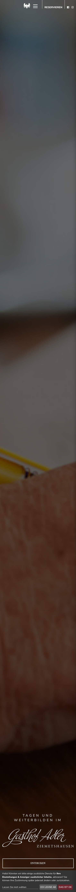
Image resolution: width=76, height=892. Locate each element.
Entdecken (38, 863)
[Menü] (35, 6)
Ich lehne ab (48, 887)
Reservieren (53, 7)
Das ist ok (65, 887)
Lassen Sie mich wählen (14, 887)
